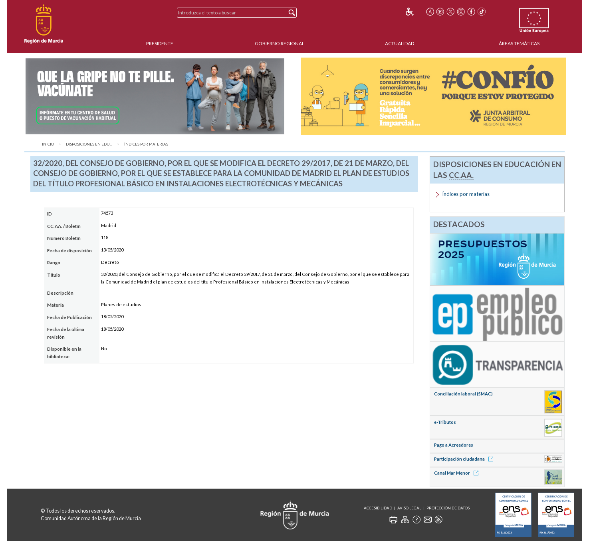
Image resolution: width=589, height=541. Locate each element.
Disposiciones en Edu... (89, 144)
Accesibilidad (378, 508)
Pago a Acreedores (453, 444)
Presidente (159, 43)
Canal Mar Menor (457, 472)
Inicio (48, 144)
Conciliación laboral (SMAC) (463, 393)
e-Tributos (445, 422)
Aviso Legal (409, 508)
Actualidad (399, 43)
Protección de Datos (448, 508)
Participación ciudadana (465, 458)
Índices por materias (146, 144)
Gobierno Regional (279, 43)
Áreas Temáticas (519, 43)
